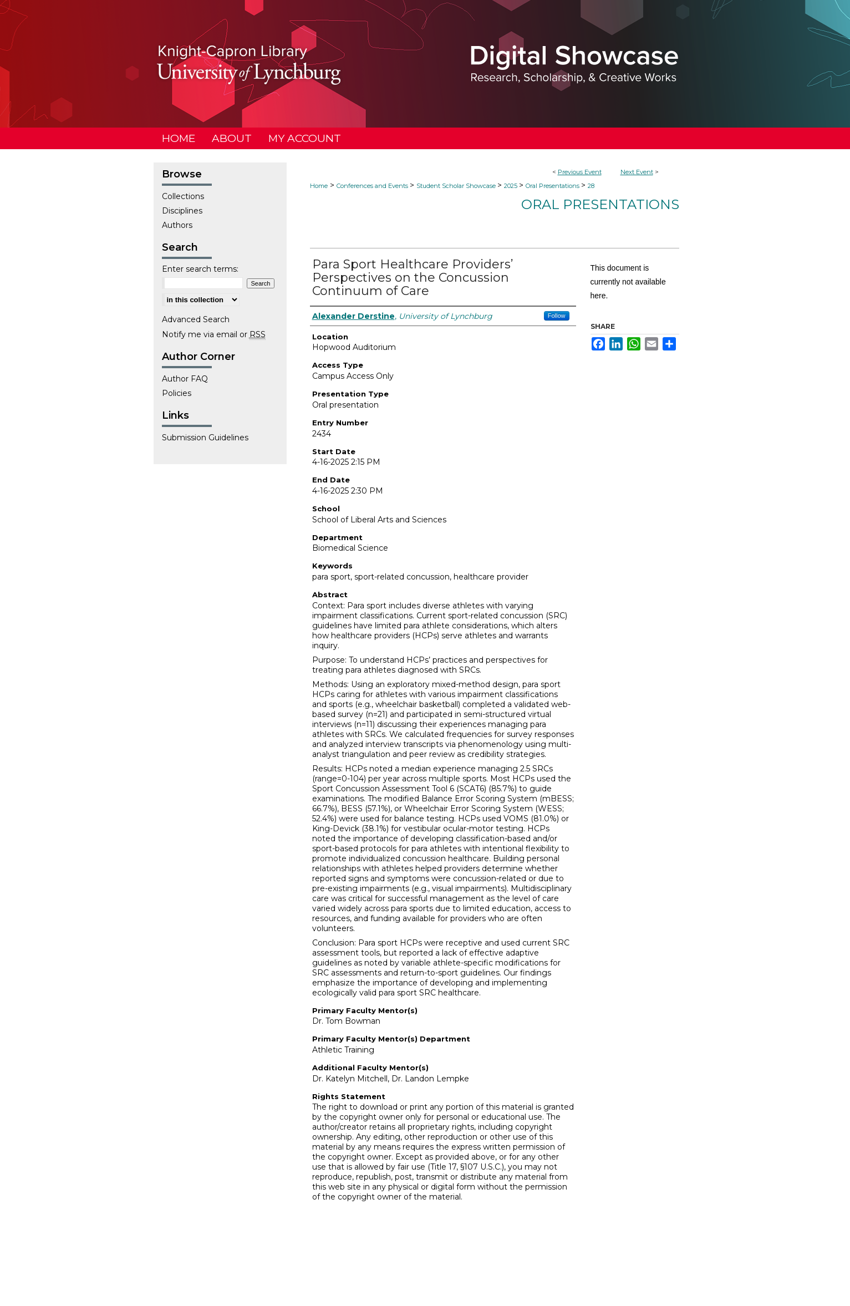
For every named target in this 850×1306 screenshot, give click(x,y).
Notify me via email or (214, 334)
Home (319, 186)
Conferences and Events (373, 186)
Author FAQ (185, 379)
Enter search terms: (200, 269)
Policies (176, 393)
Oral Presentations (553, 186)
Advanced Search (196, 319)
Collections (183, 196)
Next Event (636, 172)
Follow (557, 315)
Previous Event (580, 172)
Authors (177, 225)
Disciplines (182, 211)
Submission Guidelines (205, 438)
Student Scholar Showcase (456, 186)
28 (591, 186)
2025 (511, 186)
